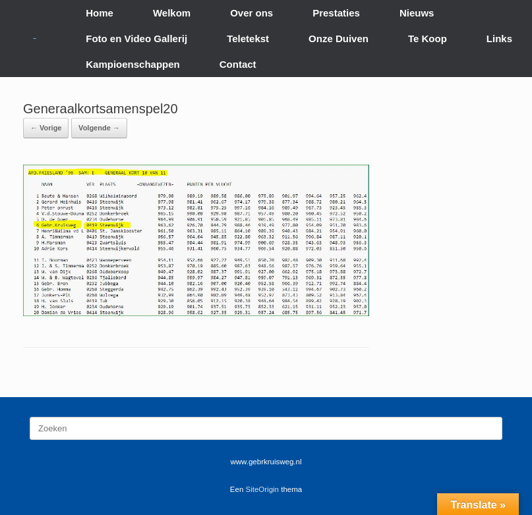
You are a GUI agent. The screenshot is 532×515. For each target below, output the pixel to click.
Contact (238, 64)
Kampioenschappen (133, 64)
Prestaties (336, 12)
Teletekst (248, 38)
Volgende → (99, 128)
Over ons (251, 12)
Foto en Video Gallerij (136, 38)
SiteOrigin (263, 489)
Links (499, 38)
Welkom (172, 12)
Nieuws (416, 12)
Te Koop (427, 38)
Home (99, 12)
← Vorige (45, 128)
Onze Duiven (339, 38)
